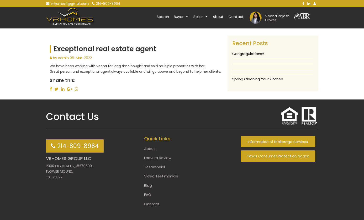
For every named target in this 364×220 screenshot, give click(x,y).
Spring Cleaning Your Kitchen (257, 79)
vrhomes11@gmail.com (67, 3)
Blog (148, 185)
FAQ (147, 194)
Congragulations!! (248, 53)
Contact (236, 16)
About (218, 16)
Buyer (181, 16)
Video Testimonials (161, 176)
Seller (200, 16)
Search (163, 16)
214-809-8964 (106, 3)
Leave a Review (157, 157)
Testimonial (154, 167)
